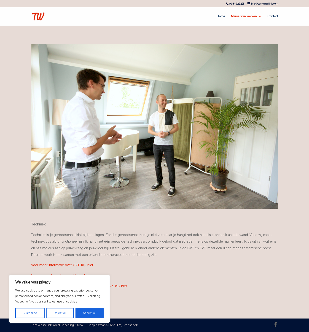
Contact (272, 17)
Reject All (60, 313)
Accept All (89, 313)
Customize (30, 313)
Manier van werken (244, 17)
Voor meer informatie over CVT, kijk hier (62, 265)
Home (221, 17)
